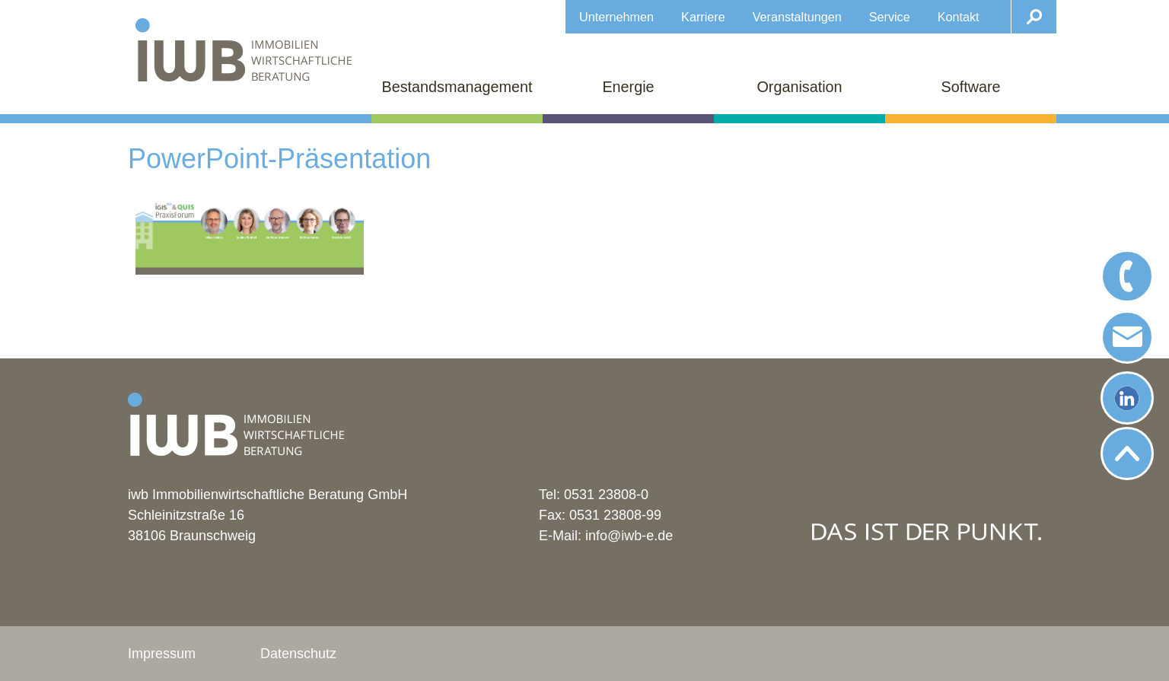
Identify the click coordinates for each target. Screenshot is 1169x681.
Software (970, 86)
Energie (628, 86)
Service (889, 17)
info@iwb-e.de (629, 535)
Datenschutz (298, 653)
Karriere (703, 17)
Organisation (799, 86)
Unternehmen (616, 17)
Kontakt (958, 17)
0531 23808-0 (606, 494)
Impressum (162, 653)
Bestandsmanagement (457, 86)
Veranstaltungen (797, 17)
